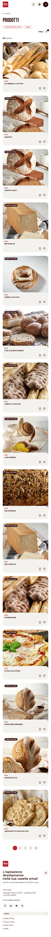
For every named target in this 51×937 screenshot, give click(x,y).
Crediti (5, 929)
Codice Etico (8, 925)
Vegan (28, 27)
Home (7, 14)
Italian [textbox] (6, 914)
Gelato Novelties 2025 (13, 27)
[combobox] (25, 914)
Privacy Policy (9, 922)
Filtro (43, 32)
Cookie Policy (8, 918)
